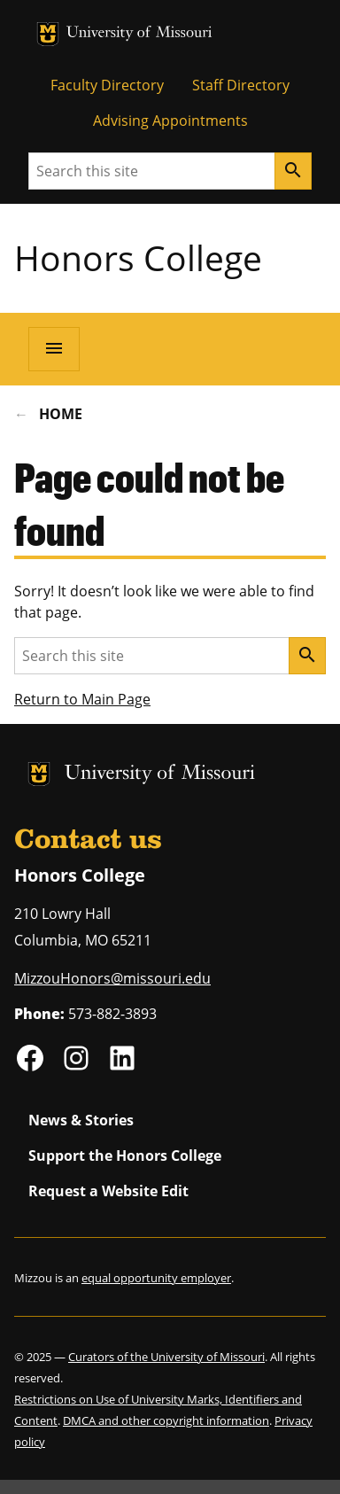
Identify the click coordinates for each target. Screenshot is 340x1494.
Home (60, 414)
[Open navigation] (54, 349)
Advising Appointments (170, 120)
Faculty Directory (107, 85)
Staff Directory (241, 85)
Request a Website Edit (108, 1191)
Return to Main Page (82, 699)
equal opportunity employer (156, 1278)
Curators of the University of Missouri (166, 1357)
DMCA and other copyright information (166, 1420)
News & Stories (81, 1120)
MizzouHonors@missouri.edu (112, 978)
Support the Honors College (124, 1155)
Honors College (138, 257)
